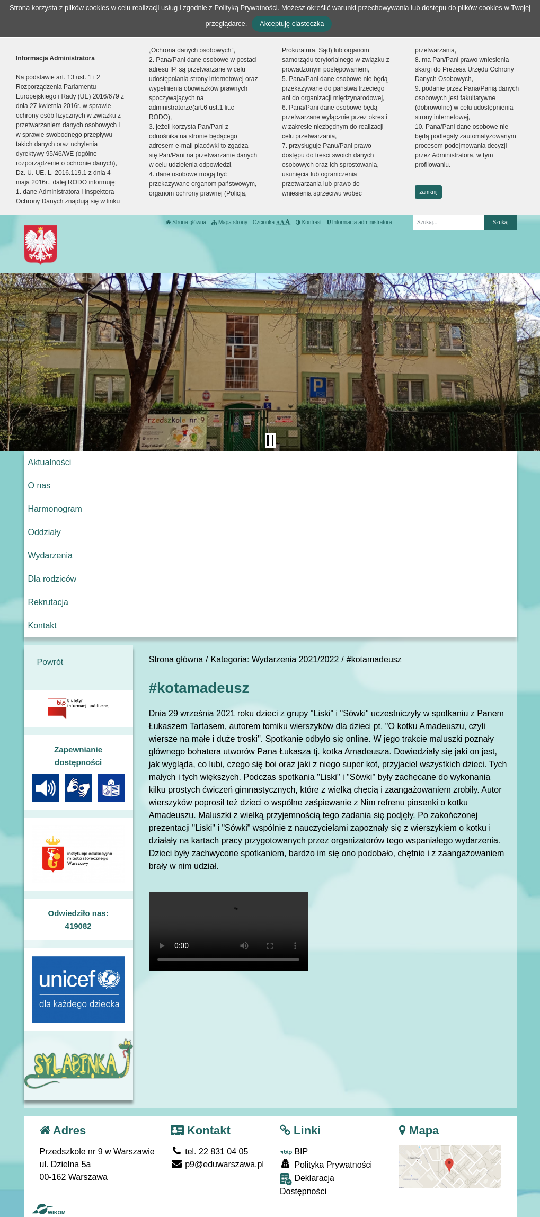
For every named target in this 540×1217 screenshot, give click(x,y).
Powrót (50, 662)
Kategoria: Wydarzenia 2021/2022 (275, 659)
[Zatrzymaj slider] (270, 440)
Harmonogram (55, 508)
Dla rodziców (52, 578)
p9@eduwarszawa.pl (217, 1164)
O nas (39, 485)
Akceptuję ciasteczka (292, 24)
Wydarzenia (50, 555)
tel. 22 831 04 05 (210, 1151)
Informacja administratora (359, 222)
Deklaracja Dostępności (307, 1184)
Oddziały (44, 532)
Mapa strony (229, 222)
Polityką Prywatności (245, 8)
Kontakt (42, 625)
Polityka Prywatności (326, 1164)
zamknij (429, 192)
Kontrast (309, 222)
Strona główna (186, 222)
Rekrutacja (48, 602)
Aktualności (50, 462)
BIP (294, 1151)
